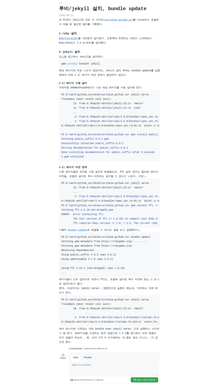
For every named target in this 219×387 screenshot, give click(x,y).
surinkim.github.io (118, 20)
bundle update (77, 230)
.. (60, 2)
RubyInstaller (68, 38)
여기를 (63, 57)
